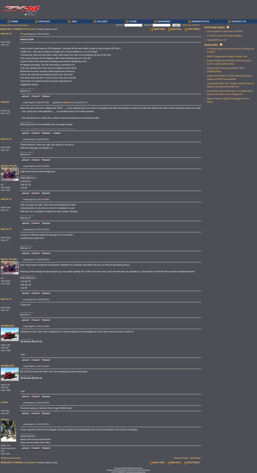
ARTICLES (42, 21)
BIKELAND (5, 29)
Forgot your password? (191, 25)
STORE (131, 21)
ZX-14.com (29, 29)
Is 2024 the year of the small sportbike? (225, 35)
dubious (5, 419)
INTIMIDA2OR (7, 326)
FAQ (10, 25)
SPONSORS (162, 21)
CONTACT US (237, 21)
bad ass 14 (6, 33)
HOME (13, 21)
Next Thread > (196, 458)
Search (16, 25)
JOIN (72, 21)
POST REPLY (192, 29)
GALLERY (101, 21)
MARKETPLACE (198, 21)
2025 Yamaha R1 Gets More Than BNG (225, 31)
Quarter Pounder (9, 166)
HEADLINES (211, 45)
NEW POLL (175, 29)
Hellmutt (5, 102)
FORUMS (17, 29)
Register (4, 25)
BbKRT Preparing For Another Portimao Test (227, 56)
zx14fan (4, 402)
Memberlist (24, 25)
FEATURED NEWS (214, 27)
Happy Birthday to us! (216, 40)
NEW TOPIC (158, 29)
